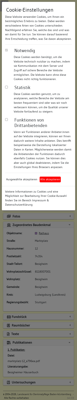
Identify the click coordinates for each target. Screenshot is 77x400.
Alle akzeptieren (50, 179)
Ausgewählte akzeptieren (21, 179)
